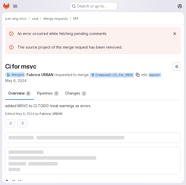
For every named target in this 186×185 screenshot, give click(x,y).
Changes (75, 93)
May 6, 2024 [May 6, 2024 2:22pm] (15, 80)
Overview (19, 93)
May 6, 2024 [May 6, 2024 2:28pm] (25, 114)
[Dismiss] (175, 34)
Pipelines (48, 93)
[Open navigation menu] (15, 6)
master (154, 75)
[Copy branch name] (138, 75)
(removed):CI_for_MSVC (112, 75)
